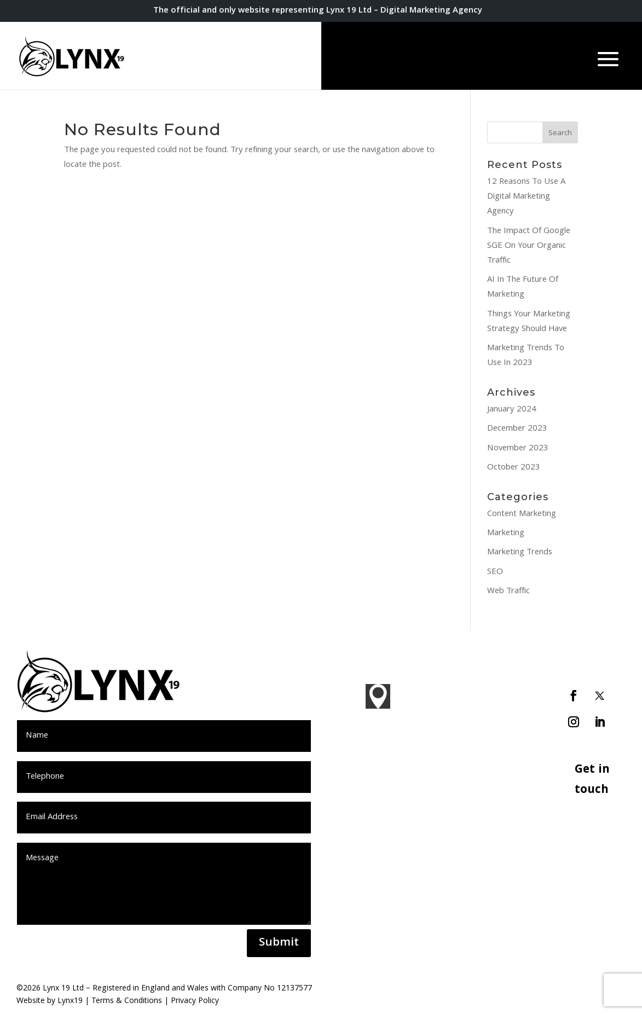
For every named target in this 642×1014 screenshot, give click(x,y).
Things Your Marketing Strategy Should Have (528, 322)
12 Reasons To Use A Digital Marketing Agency (526, 197)
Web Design (486, 725)
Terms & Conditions (126, 1001)
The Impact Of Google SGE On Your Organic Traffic (528, 246)
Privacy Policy (195, 1001)
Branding (481, 706)
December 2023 (517, 429)
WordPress (484, 846)
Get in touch (592, 780)
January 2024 (511, 410)
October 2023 (513, 468)
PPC (471, 780)
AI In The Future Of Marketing (522, 287)
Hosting (478, 884)
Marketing (505, 533)
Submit (279, 943)
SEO (495, 572)
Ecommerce (486, 865)
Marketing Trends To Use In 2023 (525, 355)
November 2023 (517, 449)
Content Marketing (521, 514)
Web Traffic (508, 591)
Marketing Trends (519, 553)
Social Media (487, 799)
